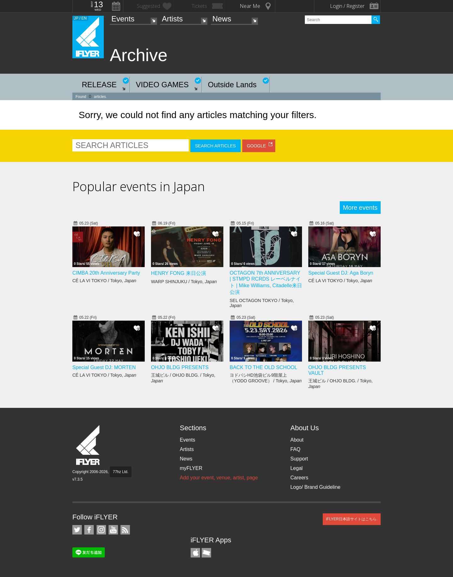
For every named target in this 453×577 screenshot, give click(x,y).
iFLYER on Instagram (101, 529)
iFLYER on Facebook (89, 529)
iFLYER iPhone (195, 552)
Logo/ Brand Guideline (315, 487)
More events (360, 207)
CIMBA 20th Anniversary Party (106, 273)
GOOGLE (256, 145)
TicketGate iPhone (206, 552)
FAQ (295, 449)
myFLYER (191, 468)
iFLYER (88, 445)
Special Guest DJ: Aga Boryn (340, 273)
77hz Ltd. (120, 472)
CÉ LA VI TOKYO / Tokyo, (104, 280)
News (221, 18)
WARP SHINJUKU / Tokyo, (184, 281)
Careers (299, 477)
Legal (296, 468)
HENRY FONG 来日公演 (178, 273)
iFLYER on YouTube (113, 529)
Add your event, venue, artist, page (219, 477)
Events (122, 18)
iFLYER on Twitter (77, 529)
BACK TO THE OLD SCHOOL (263, 367)
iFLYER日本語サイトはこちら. (352, 519)
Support (299, 458)
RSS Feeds (125, 529)
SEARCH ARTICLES (215, 145)
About (297, 440)
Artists (172, 18)
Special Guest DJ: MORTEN (104, 367)
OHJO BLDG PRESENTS (180, 367)
